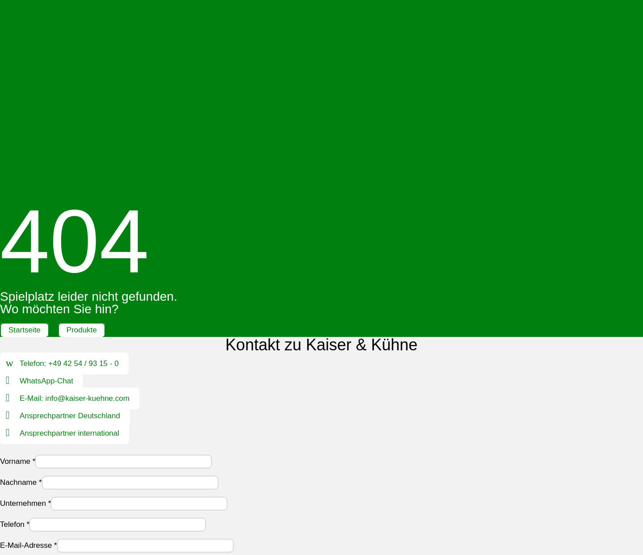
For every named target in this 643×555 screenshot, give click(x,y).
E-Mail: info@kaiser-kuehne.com (74, 213)
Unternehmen (25, 318)
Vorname (17, 276)
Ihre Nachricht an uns (38, 409)
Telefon (14, 339)
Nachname (21, 297)
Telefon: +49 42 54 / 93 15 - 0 (69, 178)
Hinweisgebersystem (379, 494)
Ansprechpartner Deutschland (70, 231)
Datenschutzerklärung (131, 428)
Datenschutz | (296, 494)
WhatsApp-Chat (46, 196)
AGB (330, 494)
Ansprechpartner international (69, 248)
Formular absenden (41, 450)
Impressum (248, 494)
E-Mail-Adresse (28, 360)
